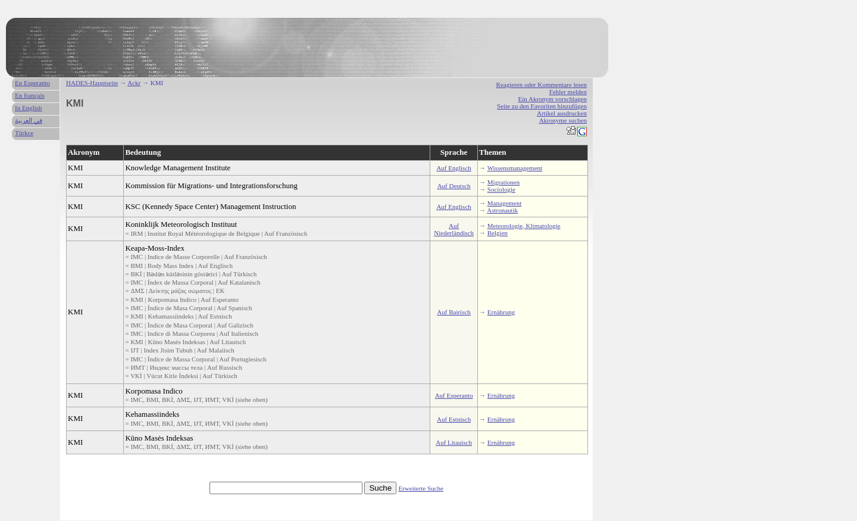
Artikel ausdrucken (562, 113)
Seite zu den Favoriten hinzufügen (542, 106)
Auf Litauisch (454, 442)
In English (28, 107)
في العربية (28, 120)
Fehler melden (568, 91)
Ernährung (501, 312)
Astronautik (502, 210)
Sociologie (501, 189)
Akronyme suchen (563, 120)
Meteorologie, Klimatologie (524, 225)
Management (504, 203)
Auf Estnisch (454, 419)
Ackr (133, 82)
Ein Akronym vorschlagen (552, 98)
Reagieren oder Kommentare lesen (541, 84)
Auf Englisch (453, 167)
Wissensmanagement (514, 167)
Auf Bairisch (454, 312)
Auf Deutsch (454, 185)
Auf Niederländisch (454, 229)
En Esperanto (32, 82)
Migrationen (503, 182)
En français (30, 95)
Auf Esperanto (454, 395)
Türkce (24, 132)
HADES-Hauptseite (92, 82)
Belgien (497, 232)
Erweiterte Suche (420, 488)
